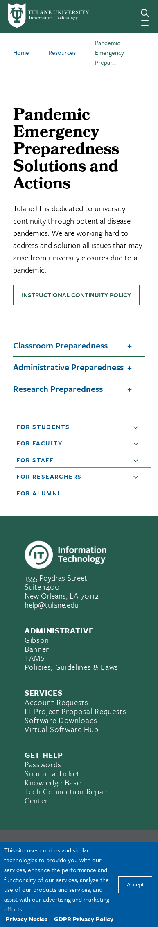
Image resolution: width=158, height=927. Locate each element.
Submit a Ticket (52, 773)
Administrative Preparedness (68, 367)
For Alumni (38, 492)
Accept (135, 885)
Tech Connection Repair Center (66, 796)
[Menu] (145, 23)
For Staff (34, 459)
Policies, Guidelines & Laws (71, 666)
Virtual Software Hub (61, 729)
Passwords (43, 764)
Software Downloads (61, 720)
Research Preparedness (58, 388)
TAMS (35, 657)
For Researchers (49, 476)
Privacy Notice (26, 918)
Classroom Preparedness (60, 345)
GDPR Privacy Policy (83, 918)
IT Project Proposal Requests (75, 711)
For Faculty (39, 443)
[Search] (145, 13)
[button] (137, 427)
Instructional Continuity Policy (76, 294)
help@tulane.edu (52, 604)
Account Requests (56, 702)
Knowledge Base (53, 782)
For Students (43, 426)
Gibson (37, 639)
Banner (37, 648)
